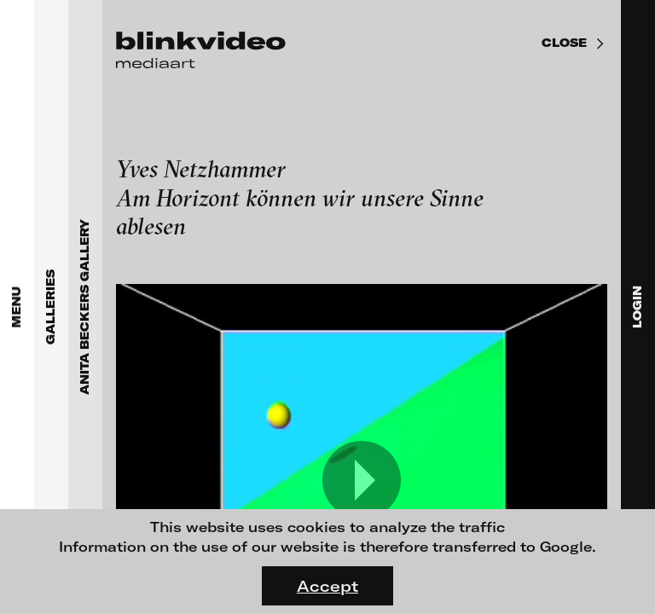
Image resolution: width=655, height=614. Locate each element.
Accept (327, 585)
